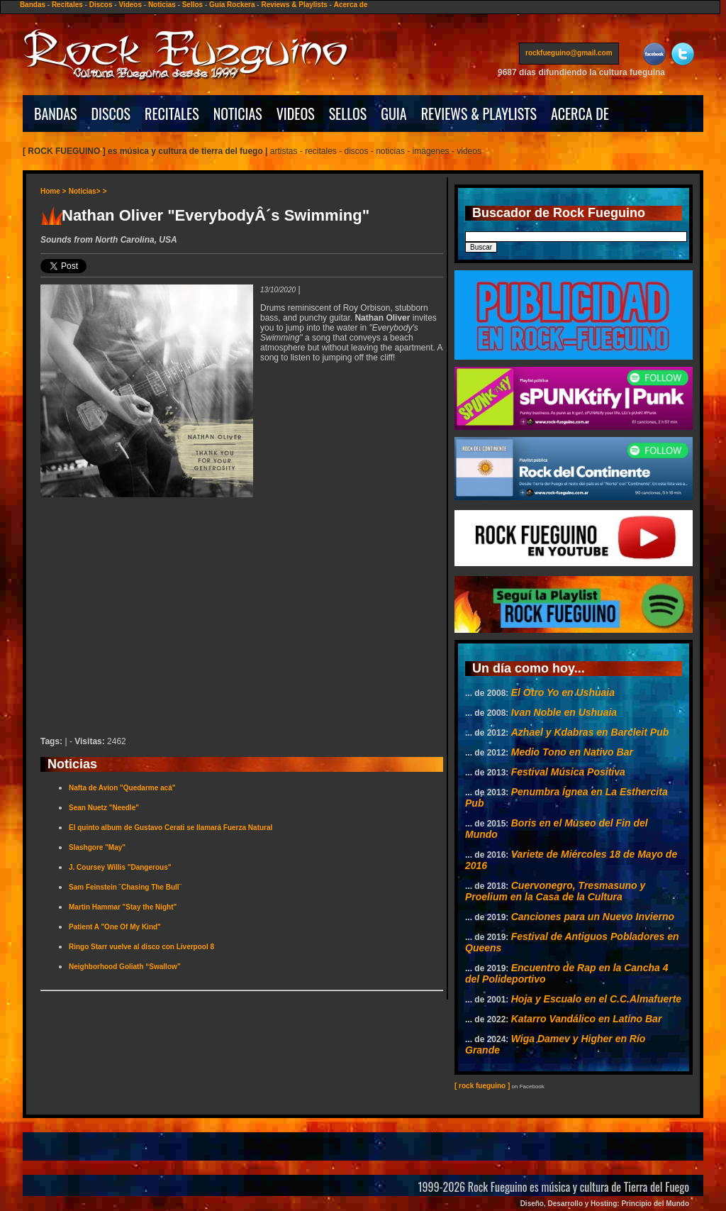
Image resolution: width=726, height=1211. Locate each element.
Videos (130, 5)
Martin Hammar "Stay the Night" (123, 907)
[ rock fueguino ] (482, 1086)
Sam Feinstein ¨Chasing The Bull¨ (125, 887)
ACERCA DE (580, 113)
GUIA (393, 113)
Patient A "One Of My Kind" (115, 927)
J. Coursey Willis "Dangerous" (120, 867)
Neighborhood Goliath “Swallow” (125, 967)
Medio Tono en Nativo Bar (572, 752)
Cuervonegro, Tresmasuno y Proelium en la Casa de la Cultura (555, 891)
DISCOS (111, 113)
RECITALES (172, 113)
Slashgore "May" (97, 847)
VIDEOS (296, 113)
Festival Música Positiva (568, 772)
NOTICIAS (237, 113)
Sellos (192, 5)
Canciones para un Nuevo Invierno (592, 916)
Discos (101, 5)
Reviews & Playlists (294, 5)
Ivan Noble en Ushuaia (564, 712)
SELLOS (348, 113)
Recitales (67, 5)
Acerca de (351, 5)
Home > (53, 191)
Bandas (32, 5)
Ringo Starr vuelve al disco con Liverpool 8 (141, 947)
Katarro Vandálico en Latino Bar (586, 1018)
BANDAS (55, 113)
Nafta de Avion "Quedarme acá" (122, 788)
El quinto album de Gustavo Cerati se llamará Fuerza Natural (170, 827)
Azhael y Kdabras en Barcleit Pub (590, 732)
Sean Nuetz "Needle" (104, 808)
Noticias (162, 5)
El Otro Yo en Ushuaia (563, 692)
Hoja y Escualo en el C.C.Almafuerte (596, 999)
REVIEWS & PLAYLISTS (479, 113)
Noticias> (85, 191)
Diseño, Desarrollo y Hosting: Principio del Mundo (604, 1203)
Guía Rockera (232, 5)
